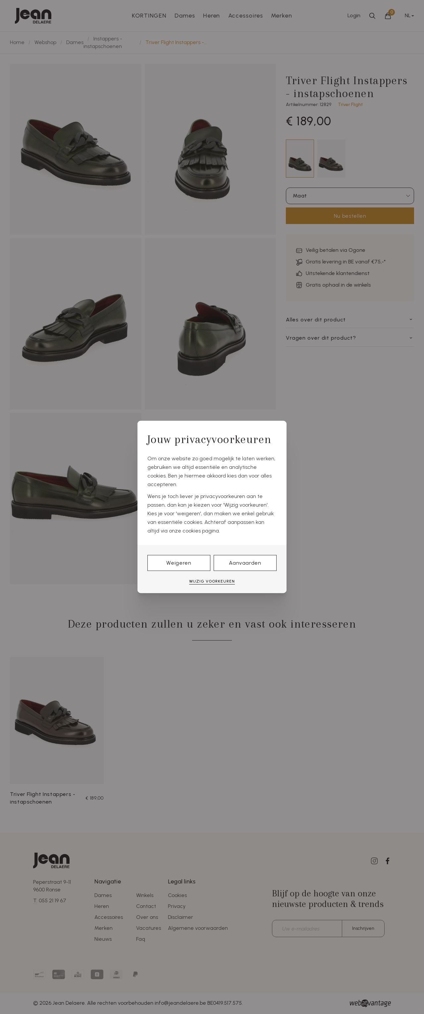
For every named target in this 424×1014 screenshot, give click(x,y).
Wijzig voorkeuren (212, 581)
